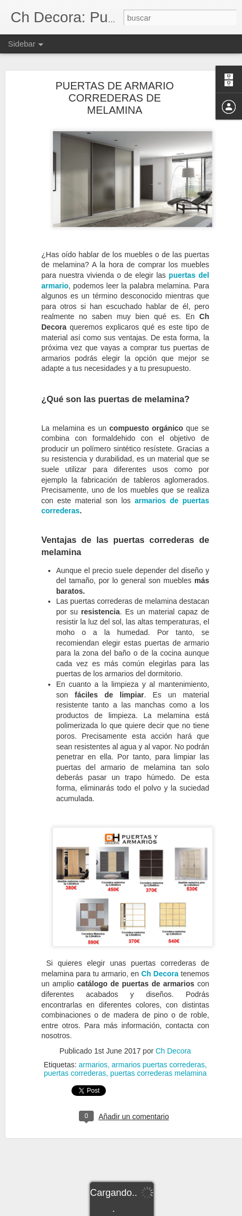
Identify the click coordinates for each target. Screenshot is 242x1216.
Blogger (162, 1210)
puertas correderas (75, 1056)
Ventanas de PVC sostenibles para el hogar (87, 1183)
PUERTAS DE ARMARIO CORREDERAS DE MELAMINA (115, 81)
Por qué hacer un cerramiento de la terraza (86, 1160)
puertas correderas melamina (158, 1056)
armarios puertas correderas (158, 1048)
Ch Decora (159, 957)
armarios (93, 1048)
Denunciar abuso (197, 1210)
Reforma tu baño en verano (64, 1136)
